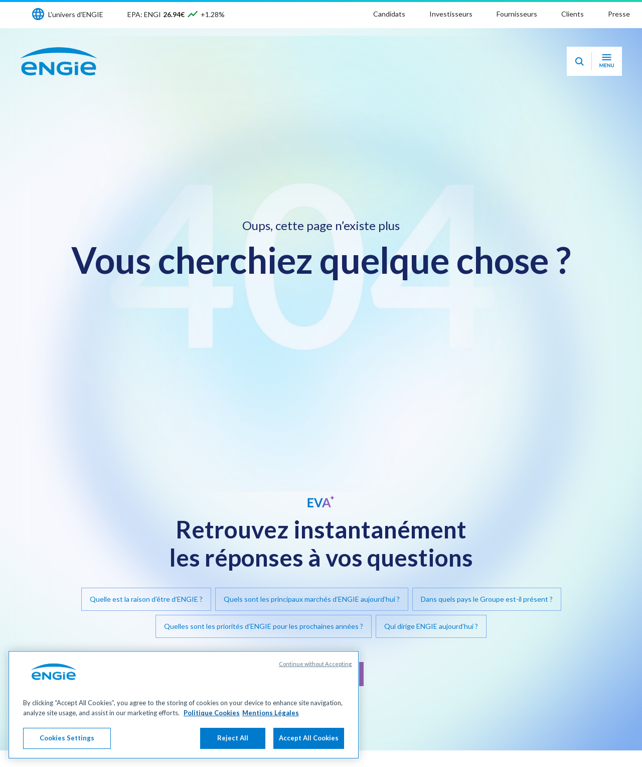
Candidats (389, 14)
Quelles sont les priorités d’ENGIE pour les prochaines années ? (263, 626)
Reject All (232, 739)
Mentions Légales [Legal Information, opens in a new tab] (270, 714)
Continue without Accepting (315, 665)
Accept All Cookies (309, 739)
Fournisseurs (517, 14)
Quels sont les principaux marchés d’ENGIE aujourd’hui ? (312, 599)
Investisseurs (450, 14)
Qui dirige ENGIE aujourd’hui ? (431, 626)
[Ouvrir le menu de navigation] (606, 61)
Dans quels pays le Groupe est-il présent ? (487, 599)
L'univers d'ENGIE (75, 14)
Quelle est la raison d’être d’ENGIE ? (146, 599)
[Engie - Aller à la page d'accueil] (58, 61)
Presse (619, 14)
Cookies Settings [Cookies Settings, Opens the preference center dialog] (67, 739)
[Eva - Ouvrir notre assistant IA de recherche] (579, 61)
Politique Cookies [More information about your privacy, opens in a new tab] (212, 714)
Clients (572, 14)
